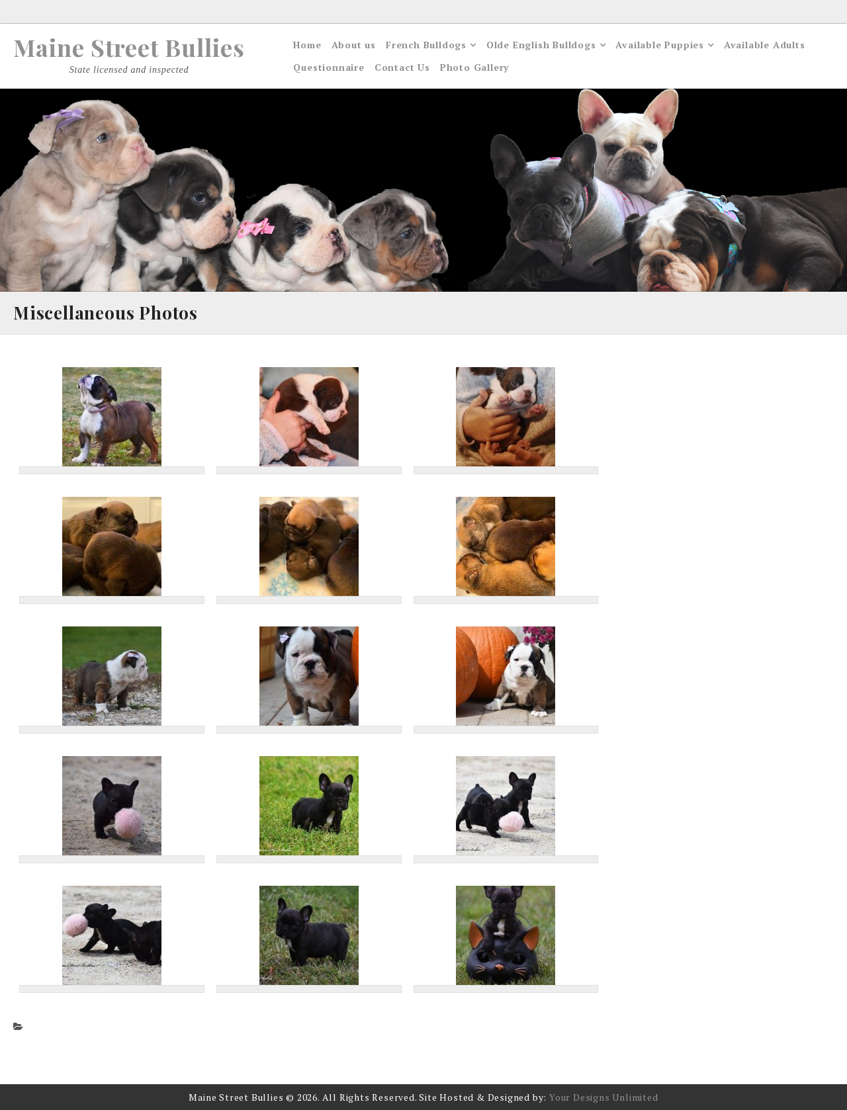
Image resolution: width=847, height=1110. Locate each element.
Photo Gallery (474, 67)
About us (354, 44)
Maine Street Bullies (129, 47)
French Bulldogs (426, 44)
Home (307, 44)
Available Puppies (659, 44)
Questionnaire (328, 67)
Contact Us (402, 67)
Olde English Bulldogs (541, 44)
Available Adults (764, 44)
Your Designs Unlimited (603, 1097)
